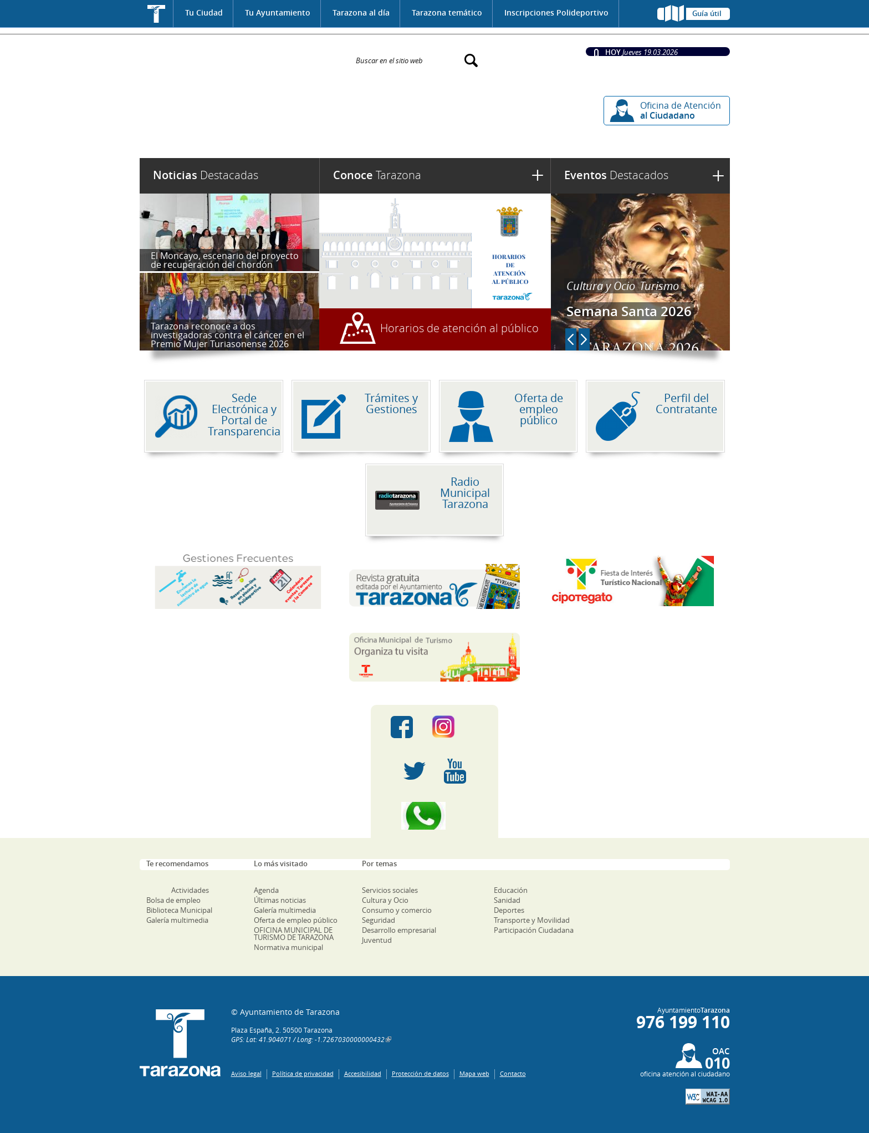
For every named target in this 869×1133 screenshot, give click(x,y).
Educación (511, 890)
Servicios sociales (390, 890)
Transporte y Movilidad (532, 920)
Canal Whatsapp (434, 816)
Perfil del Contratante (686, 403)
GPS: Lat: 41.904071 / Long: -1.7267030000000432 (308, 1039)
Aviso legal (246, 1073)
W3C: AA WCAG (708, 1096)
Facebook (402, 727)
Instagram (454, 727)
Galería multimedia (177, 920)
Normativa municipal (288, 947)
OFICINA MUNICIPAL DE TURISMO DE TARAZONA (294, 933)
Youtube (455, 771)
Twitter (414, 771)
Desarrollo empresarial (399, 930)
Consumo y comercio (397, 910)
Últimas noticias (280, 900)
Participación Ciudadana (534, 930)
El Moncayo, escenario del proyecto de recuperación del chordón (225, 260)
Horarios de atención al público (459, 328)
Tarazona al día (361, 12)
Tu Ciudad (204, 12)
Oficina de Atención (680, 110)
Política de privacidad (303, 1073)
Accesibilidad (362, 1073)
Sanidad (507, 900)
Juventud (377, 940)
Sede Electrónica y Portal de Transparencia (244, 414)
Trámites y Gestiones (391, 403)
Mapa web (474, 1073)
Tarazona (377, 174)
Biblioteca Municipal (179, 910)
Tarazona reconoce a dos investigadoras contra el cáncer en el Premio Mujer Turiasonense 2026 (227, 335)
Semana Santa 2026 (629, 311)
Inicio (156, 13)
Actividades (190, 890)
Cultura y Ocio (600, 285)
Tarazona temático (447, 12)
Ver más (718, 175)
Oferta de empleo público (538, 409)
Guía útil (707, 13)
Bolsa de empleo (173, 900)
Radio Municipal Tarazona (465, 492)
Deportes (509, 910)
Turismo (659, 285)
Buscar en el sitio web (389, 59)
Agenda (266, 890)
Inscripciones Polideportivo (556, 12)
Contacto (513, 1073)
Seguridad (378, 920)
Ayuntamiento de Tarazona (241, 55)
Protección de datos (420, 1073)
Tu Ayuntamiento (277, 12)
